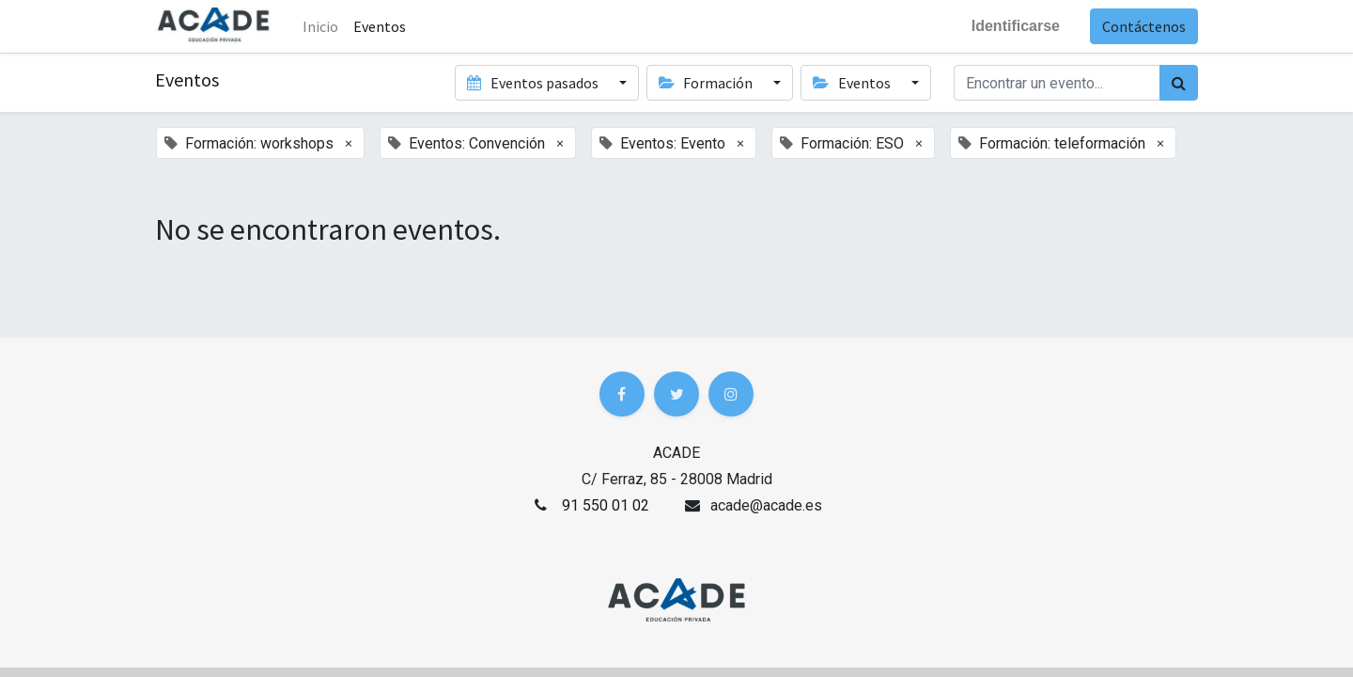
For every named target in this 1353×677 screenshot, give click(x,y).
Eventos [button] (853, 82)
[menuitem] (379, 26)
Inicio (320, 26)
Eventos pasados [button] (533, 82)
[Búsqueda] (1178, 83)
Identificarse (1016, 26)
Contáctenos (1144, 26)
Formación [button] (707, 82)
